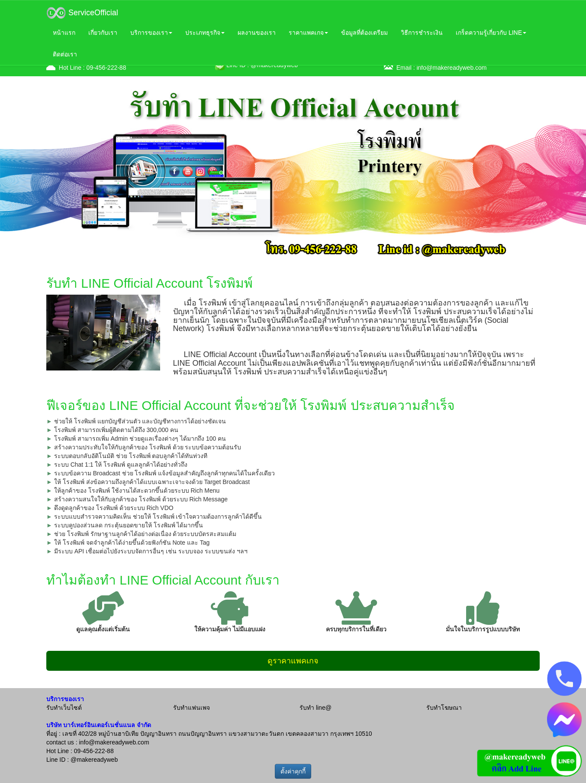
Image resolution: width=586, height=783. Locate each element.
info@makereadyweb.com (451, 67)
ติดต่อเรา (65, 54)
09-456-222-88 (106, 67)
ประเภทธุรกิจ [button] (205, 32)
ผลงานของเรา (257, 32)
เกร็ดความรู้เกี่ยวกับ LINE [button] (491, 32)
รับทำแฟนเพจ (191, 707)
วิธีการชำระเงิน (422, 32)
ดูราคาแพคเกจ (293, 660)
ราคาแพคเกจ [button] (308, 32)
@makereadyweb (94, 759)
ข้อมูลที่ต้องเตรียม (364, 32)
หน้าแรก (64, 32)
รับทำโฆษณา (444, 707)
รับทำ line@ (315, 707)
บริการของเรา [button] (151, 32)
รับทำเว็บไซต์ (64, 707)
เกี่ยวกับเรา (102, 32)
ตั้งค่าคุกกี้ (293, 771)
